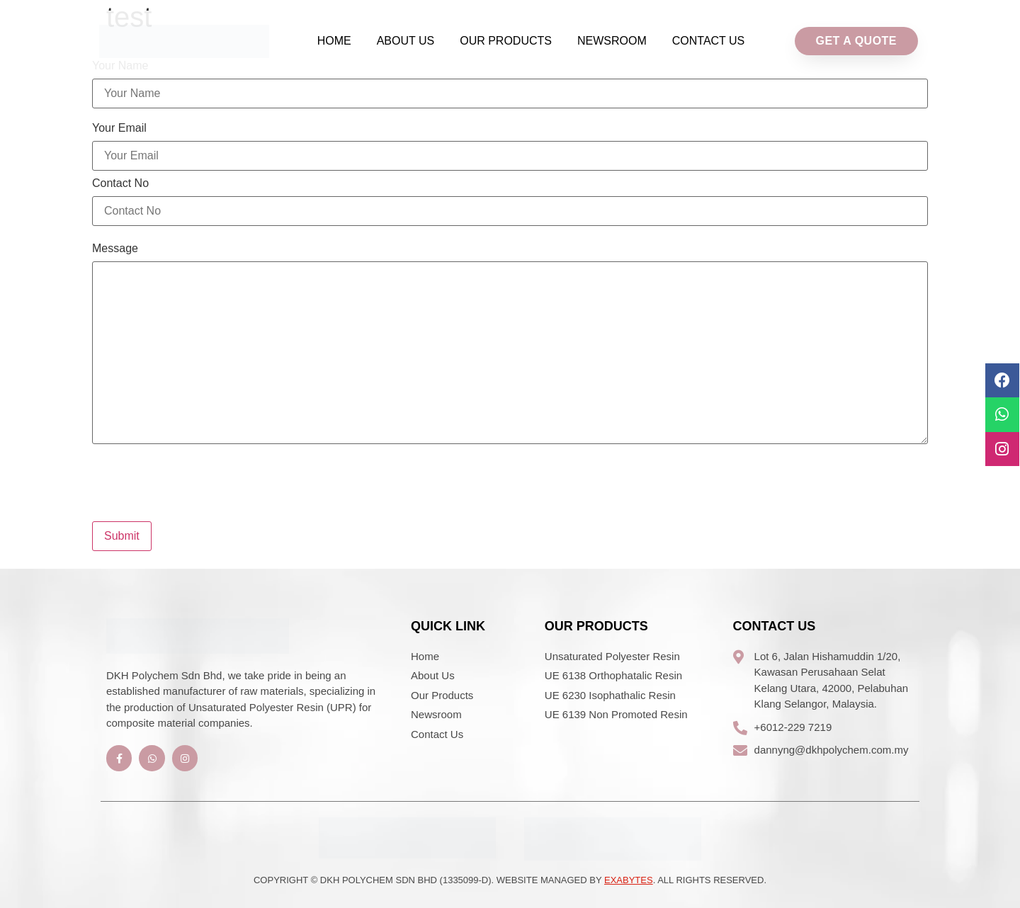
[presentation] (199, 476)
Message (115, 248)
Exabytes (628, 880)
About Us (406, 41)
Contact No (120, 183)
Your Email (119, 128)
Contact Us (708, 41)
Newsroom (612, 41)
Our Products (506, 41)
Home (334, 41)
